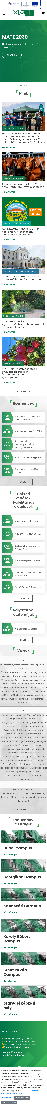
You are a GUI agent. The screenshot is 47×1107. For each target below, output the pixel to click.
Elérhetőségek (10, 854)
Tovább (11, 55)
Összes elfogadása (22, 1098)
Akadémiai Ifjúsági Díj (26, 628)
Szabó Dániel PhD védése (28, 587)
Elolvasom (9, 147)
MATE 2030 (15, 37)
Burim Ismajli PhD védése (27, 560)
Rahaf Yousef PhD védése (28, 534)
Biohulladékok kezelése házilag (26, 471)
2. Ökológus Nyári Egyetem (28, 457)
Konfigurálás (6, 1098)
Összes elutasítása (9, 1102)
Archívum (22, 391)
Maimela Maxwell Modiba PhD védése (28, 574)
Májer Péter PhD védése (27, 521)
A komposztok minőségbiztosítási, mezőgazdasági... (25, 444)
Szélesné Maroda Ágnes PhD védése (27, 547)
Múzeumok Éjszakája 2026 (28, 431)
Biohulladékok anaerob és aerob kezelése (28, 418)
